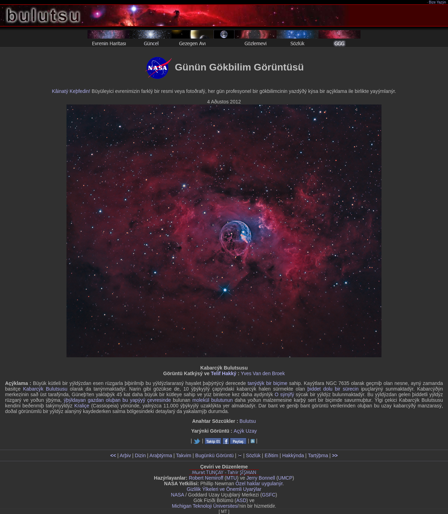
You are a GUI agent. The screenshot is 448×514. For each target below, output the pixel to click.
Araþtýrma (160, 455)
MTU (231, 478)
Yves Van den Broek (263, 373)
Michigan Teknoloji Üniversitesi (205, 506)
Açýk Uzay (245, 431)
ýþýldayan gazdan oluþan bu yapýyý (104, 400)
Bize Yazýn (437, 2)
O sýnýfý (284, 394)
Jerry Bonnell (260, 478)
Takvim (183, 455)
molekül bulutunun (212, 400)
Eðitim (271, 455)
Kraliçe (81, 405)
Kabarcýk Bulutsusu (45, 389)
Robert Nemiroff (206, 478)
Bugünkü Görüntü (214, 455)
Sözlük (253, 455)
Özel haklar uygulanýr (259, 483)
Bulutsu (247, 421)
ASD (241, 500)
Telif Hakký (223, 373)
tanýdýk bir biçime (267, 383)
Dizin (140, 455)
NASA (177, 495)
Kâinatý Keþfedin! (71, 91)
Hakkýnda (293, 455)
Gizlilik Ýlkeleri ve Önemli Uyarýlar (224, 489)
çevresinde (159, 400)
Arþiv (125, 455)
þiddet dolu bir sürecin (332, 389)
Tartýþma (318, 455)
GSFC (268, 495)
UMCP (285, 478)
